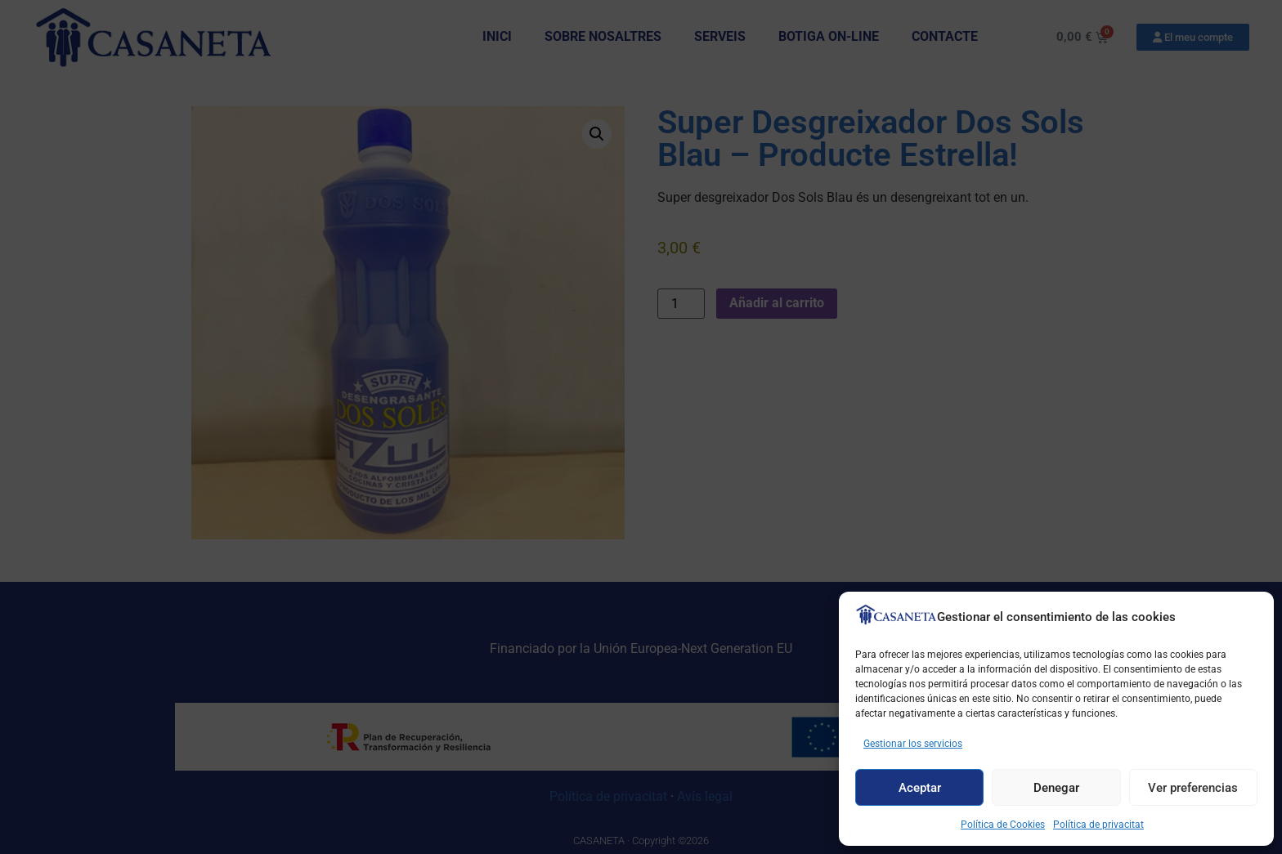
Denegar (1056, 787)
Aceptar (920, 787)
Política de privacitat (1098, 824)
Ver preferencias (1193, 787)
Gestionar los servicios (912, 743)
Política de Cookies (1003, 824)
